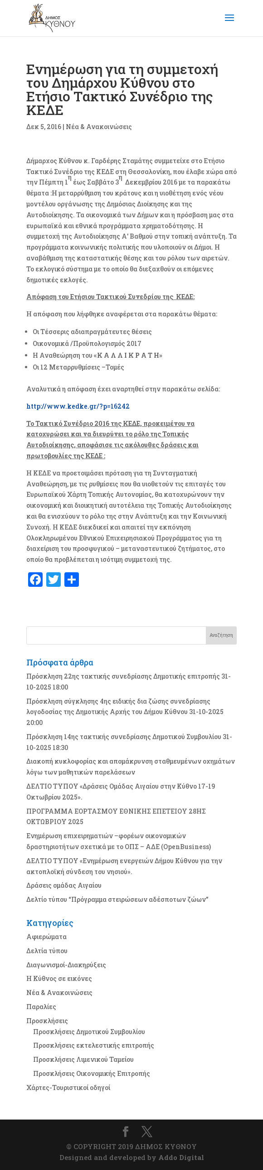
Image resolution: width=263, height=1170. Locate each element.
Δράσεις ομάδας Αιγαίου (64, 885)
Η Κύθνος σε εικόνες (59, 978)
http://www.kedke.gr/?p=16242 (78, 406)
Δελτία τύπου (47, 950)
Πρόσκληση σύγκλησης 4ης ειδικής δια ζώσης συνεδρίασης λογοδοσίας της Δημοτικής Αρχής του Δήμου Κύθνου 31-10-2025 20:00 (125, 712)
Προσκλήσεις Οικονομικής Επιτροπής (91, 1073)
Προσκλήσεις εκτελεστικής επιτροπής (93, 1045)
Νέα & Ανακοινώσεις (99, 126)
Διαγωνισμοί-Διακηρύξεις (66, 964)
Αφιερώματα (46, 936)
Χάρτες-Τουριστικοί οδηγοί (68, 1087)
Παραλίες (41, 1006)
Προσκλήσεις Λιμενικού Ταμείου (83, 1059)
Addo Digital (181, 1157)
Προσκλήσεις (47, 1020)
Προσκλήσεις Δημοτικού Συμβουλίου (89, 1031)
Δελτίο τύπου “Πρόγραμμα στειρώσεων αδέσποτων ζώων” (117, 899)
